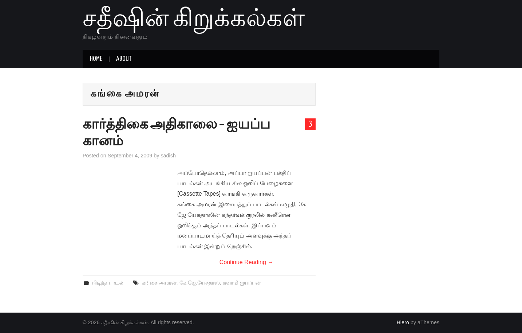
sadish (168, 155)
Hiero (402, 322)
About (124, 59)
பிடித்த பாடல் (107, 283)
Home (96, 59)
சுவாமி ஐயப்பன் (242, 283)
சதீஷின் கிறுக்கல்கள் (194, 19)
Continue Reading (247, 262)
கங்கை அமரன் (159, 283)
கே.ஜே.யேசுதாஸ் (199, 283)
